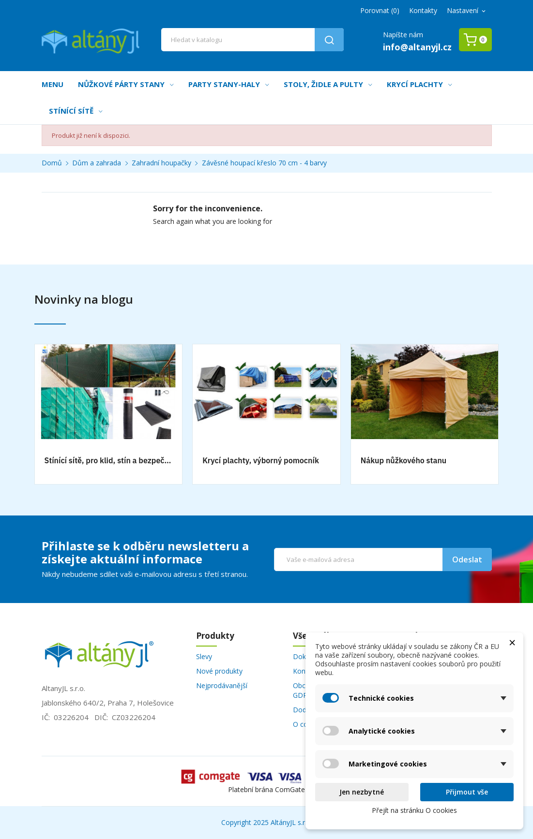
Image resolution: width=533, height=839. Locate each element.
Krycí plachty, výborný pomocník (260, 460)
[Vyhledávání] (252, 39)
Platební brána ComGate (266, 789)
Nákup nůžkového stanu (403, 460)
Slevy (204, 656)
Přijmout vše (467, 791)
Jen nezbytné (361, 791)
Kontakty (423, 10)
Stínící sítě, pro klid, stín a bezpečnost (109, 460)
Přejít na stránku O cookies (414, 810)
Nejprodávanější (221, 685)
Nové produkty (219, 671)
